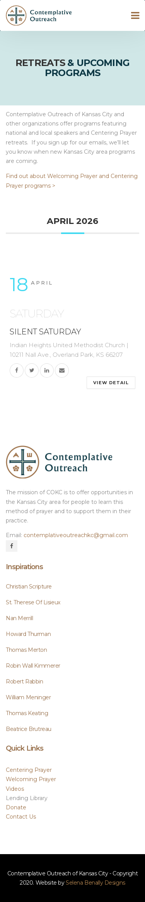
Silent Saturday (45, 331)
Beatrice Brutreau (28, 729)
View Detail (111, 382)
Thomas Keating (27, 713)
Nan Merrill (19, 618)
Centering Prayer (29, 769)
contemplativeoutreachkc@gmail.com (76, 535)
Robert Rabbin (24, 681)
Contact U (21, 816)
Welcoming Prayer (31, 779)
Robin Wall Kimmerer (33, 665)
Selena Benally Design (95, 882)
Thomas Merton (26, 649)
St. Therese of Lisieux (33, 602)
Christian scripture (29, 586)
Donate (16, 807)
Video (15, 788)
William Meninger (28, 697)
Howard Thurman (28, 634)
